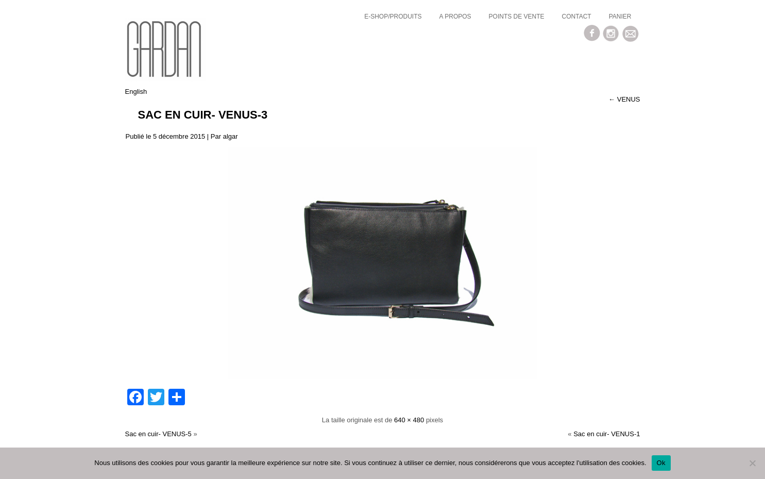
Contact (576, 16)
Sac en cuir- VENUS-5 (158, 434)
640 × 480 (409, 420)
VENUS (624, 99)
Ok (661, 463)
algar (230, 136)
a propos (455, 16)
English (136, 91)
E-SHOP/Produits (392, 16)
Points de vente (517, 16)
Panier (620, 16)
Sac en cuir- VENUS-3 (203, 114)
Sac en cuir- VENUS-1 (606, 434)
